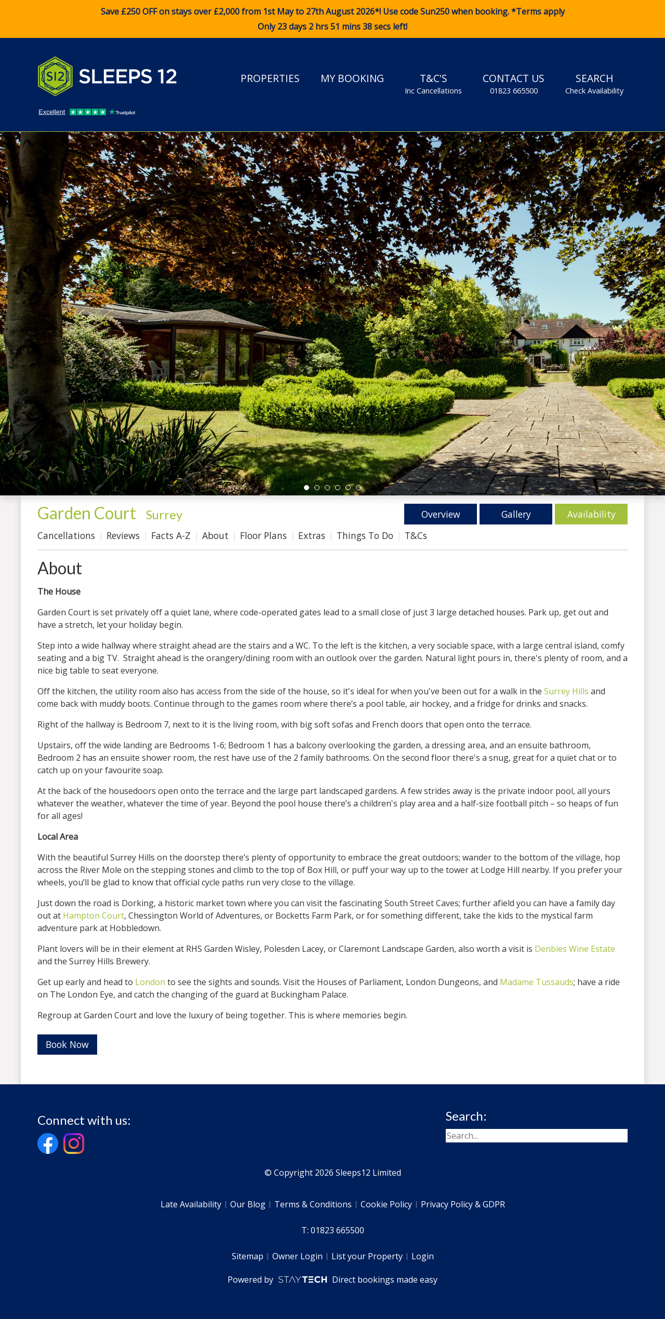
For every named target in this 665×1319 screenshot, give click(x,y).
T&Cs (416, 535)
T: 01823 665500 (332, 1230)
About (215, 535)
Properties (270, 78)
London (150, 982)
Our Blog (247, 1204)
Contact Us (513, 83)
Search (594, 83)
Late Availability (191, 1204)
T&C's (433, 83)
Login (422, 1256)
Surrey (164, 514)
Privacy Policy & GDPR (463, 1204)
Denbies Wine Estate (575, 948)
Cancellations (66, 535)
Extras (311, 535)
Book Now (67, 1044)
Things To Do (365, 535)
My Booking (352, 78)
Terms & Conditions (313, 1204)
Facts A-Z (171, 535)
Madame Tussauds (537, 982)
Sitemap (247, 1256)
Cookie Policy (386, 1204)
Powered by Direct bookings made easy (332, 1279)
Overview (440, 514)
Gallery (516, 514)
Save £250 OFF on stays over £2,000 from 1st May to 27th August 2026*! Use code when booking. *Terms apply (332, 19)
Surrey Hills (566, 691)
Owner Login (297, 1256)
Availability (591, 514)
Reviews (123, 535)
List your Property (367, 1256)
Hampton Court (93, 915)
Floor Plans (263, 535)
